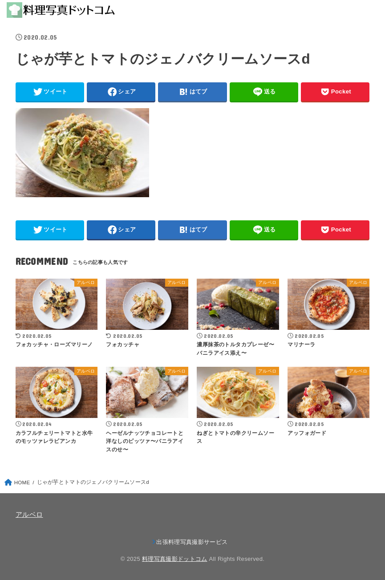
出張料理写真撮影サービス (191, 542)
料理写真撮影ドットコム (174, 559)
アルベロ (29, 514)
